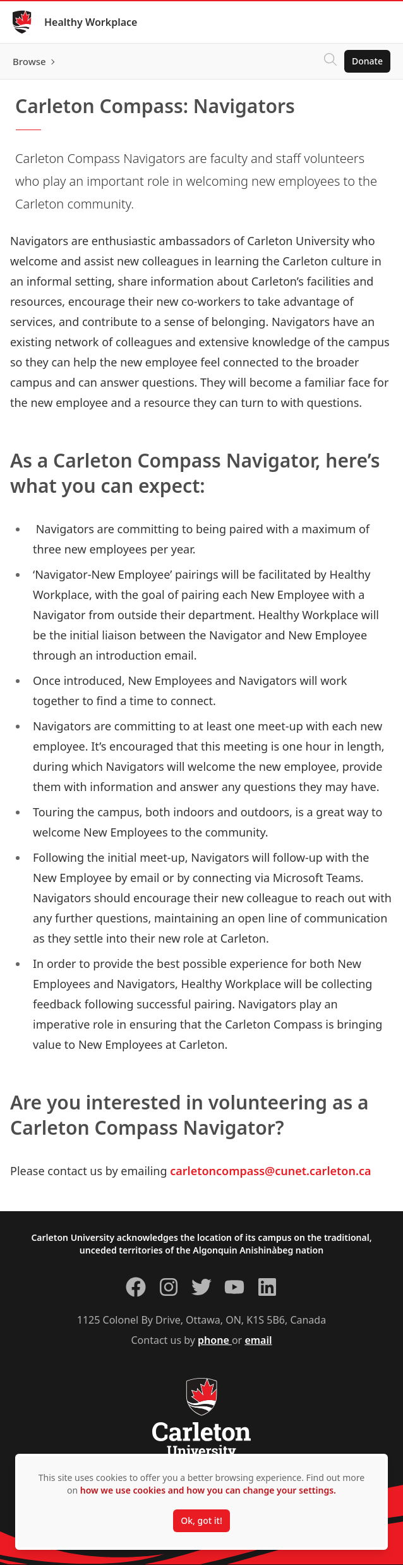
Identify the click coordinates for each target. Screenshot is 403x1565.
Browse (29, 61)
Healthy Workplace (90, 22)
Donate (367, 61)
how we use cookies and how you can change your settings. (208, 1490)
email (258, 1340)
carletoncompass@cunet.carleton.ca (270, 1170)
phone (215, 1340)
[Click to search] (330, 61)
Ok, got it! (201, 1520)
